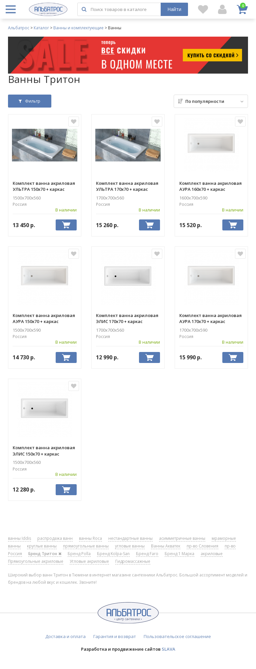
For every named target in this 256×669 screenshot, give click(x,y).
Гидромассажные (132, 561)
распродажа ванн (55, 538)
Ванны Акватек (165, 546)
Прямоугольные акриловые (35, 561)
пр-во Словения (202, 546)
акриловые (212, 553)
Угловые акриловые (89, 561)
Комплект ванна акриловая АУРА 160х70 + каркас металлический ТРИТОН (210, 186)
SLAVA (168, 649)
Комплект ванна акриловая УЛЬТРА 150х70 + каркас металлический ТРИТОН (44, 186)
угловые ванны (130, 546)
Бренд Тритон (44, 553)
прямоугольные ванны (86, 546)
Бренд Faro (147, 553)
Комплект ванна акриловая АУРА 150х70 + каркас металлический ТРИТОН (44, 318)
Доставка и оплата (65, 636)
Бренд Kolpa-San (113, 553)
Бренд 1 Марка (179, 553)
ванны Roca (90, 538)
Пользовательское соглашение (177, 636)
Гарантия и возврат (114, 636)
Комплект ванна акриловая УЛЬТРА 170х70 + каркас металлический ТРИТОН (127, 186)
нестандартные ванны (130, 538)
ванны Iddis (19, 538)
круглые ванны (42, 546)
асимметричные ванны (182, 538)
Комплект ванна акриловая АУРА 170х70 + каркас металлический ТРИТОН (210, 318)
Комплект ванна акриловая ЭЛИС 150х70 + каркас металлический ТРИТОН (44, 451)
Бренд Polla (79, 553)
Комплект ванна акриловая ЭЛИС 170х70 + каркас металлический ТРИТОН (127, 318)
